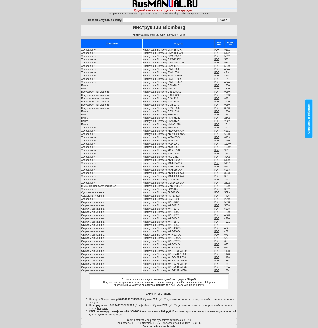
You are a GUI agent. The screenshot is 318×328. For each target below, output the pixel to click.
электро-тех (167, 320)
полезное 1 (180, 320)
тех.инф (179, 323)
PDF (216, 49)
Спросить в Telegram (308, 118)
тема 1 (188, 323)
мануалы (147, 323)
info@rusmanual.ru (187, 282)
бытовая (168, 323)
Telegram (210, 282)
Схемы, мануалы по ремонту (143, 320)
